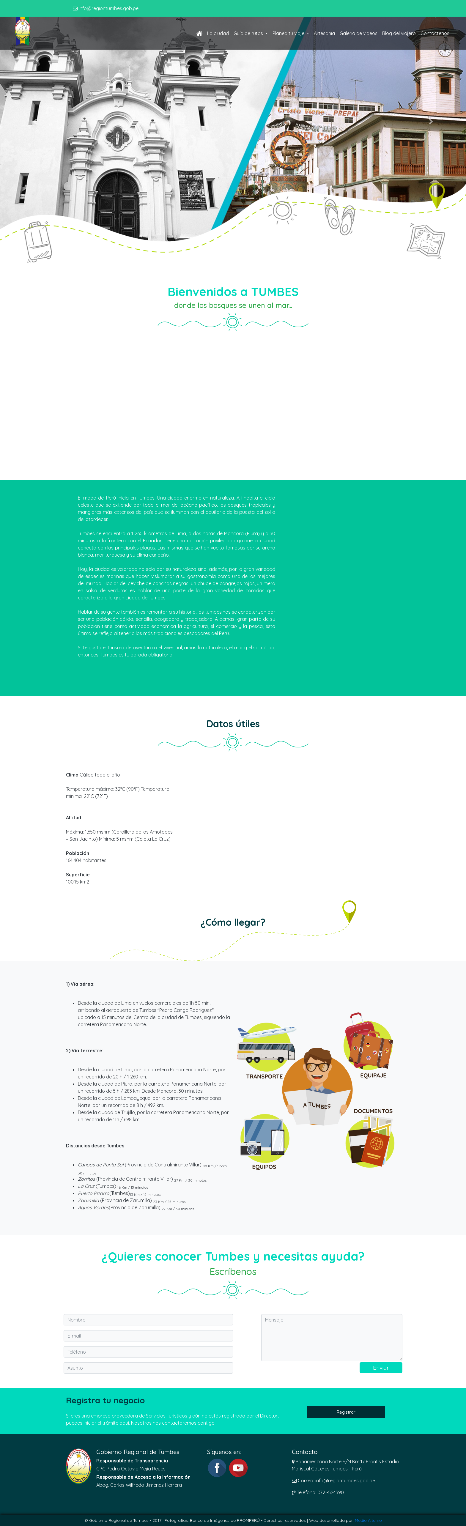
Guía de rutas (249, 33)
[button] (35, 121)
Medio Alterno (368, 1520)
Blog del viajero (399, 33)
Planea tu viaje (289, 33)
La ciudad (218, 33)
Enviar (381, 1367)
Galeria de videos (358, 33)
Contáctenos (435, 33)
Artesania (324, 33)
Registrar (346, 1412)
